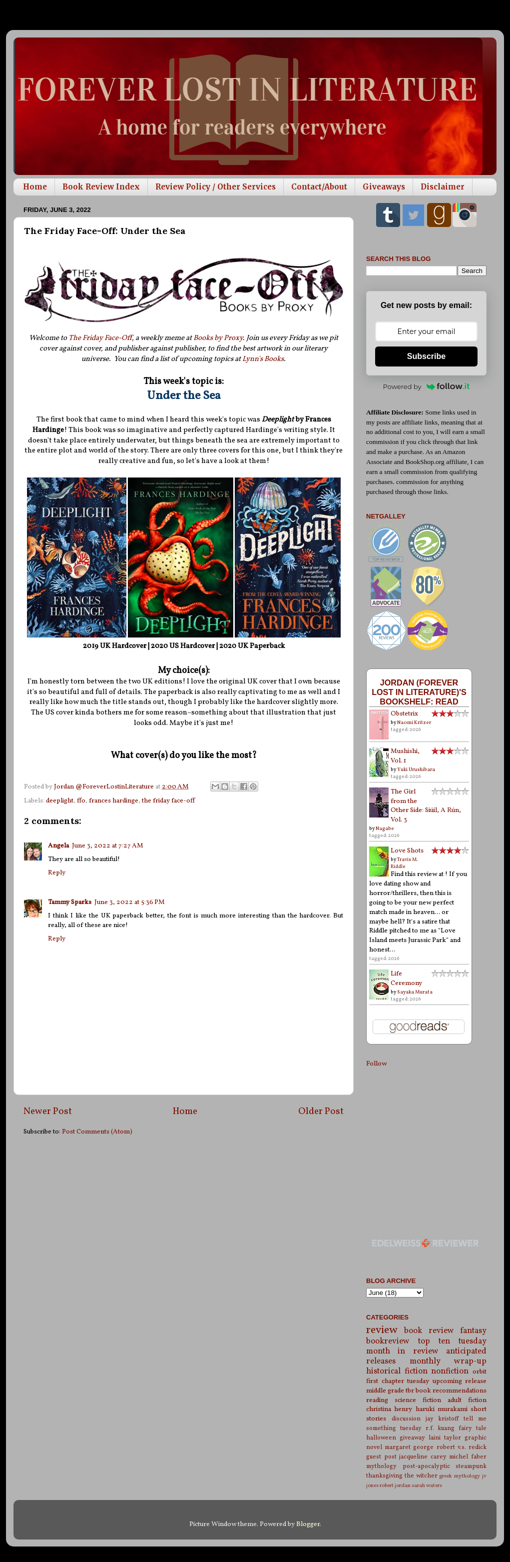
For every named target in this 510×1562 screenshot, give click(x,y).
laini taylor (445, 1438)
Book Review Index (101, 187)
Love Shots (407, 851)
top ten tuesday (452, 1341)
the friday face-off (168, 801)
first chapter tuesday (397, 1381)
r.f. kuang (440, 1428)
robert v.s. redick (462, 1447)
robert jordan (395, 1486)
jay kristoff (442, 1418)
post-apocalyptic (426, 1466)
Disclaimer (443, 187)
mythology (381, 1466)
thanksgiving (384, 1476)
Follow (376, 1063)
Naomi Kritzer (414, 722)
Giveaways (384, 187)
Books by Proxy (218, 338)
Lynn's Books (263, 359)
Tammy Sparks (69, 902)
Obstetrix (404, 713)
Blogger (308, 1524)
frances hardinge (113, 801)
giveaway (412, 1438)
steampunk (471, 1466)
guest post (381, 1456)
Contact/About (319, 187)
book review (429, 1331)
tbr (410, 1391)
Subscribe (426, 356)
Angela (58, 845)
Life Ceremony (406, 978)
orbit (480, 1371)
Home (35, 187)
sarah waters (427, 1486)
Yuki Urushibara (416, 769)
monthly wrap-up (448, 1361)
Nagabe (385, 828)
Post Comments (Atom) (97, 1131)
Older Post (321, 1111)
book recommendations (451, 1391)
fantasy (473, 1331)
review (382, 1330)
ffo (81, 801)
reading (377, 1400)
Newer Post (47, 1111)
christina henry (389, 1409)
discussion (406, 1418)
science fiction (418, 1400)
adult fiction (467, 1400)
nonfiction (450, 1371)
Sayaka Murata (415, 992)
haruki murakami (442, 1409)
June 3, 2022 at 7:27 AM (107, 845)
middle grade (385, 1391)
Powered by (426, 386)
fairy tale (473, 1428)
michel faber (468, 1456)
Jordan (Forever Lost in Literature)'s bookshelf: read (419, 692)
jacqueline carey (423, 1456)
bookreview (388, 1341)
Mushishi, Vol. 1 (405, 756)
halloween (381, 1438)
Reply (56, 873)
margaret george (409, 1447)
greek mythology (459, 1476)
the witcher (421, 1476)
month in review (402, 1351)
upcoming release (460, 1381)
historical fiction (397, 1371)
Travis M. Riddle (404, 863)
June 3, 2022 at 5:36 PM (129, 902)
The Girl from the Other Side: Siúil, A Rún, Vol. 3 (426, 806)
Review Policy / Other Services (215, 187)
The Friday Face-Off (100, 338)
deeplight (59, 801)
